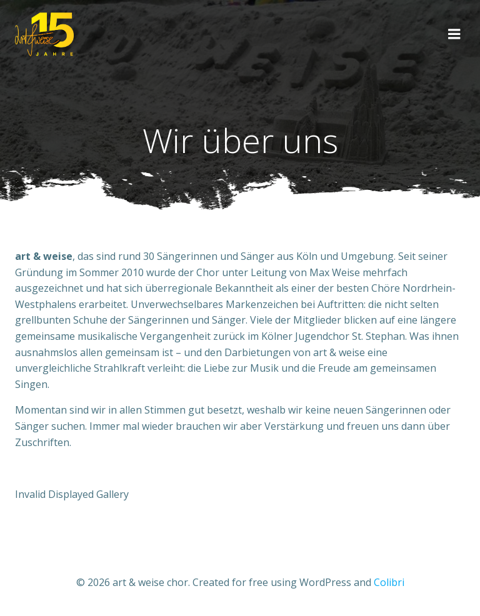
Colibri (389, 582)
